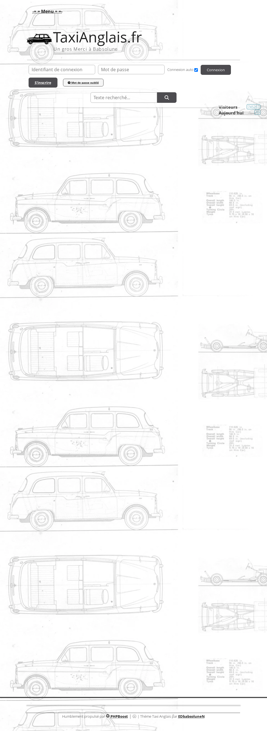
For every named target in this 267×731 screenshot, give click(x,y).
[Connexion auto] (196, 70)
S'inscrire (43, 82)
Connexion (216, 69)
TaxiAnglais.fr (97, 37)
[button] (46, 11)
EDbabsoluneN (191, 716)
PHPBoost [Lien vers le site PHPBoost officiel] (119, 716)
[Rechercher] (167, 97)
